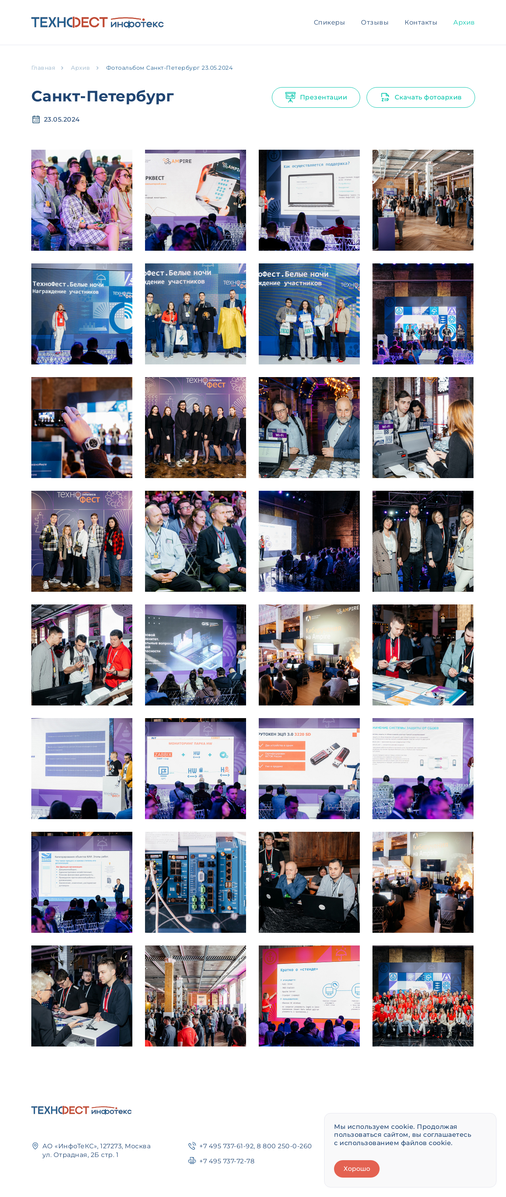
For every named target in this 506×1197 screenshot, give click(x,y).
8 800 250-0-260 (284, 1146)
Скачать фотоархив (421, 97)
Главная (43, 67)
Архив (464, 22)
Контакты (421, 22)
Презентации (316, 97)
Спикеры (330, 22)
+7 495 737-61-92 (226, 1146)
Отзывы (375, 22)
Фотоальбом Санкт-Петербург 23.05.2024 (169, 67)
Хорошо (357, 1168)
